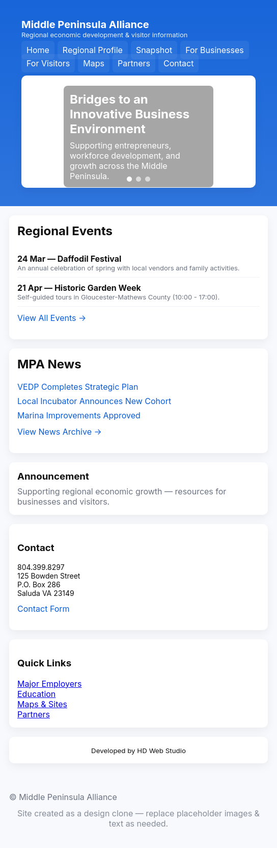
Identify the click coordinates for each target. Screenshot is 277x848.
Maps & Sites (42, 704)
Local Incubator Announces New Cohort (94, 401)
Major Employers (49, 684)
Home (37, 50)
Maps (93, 63)
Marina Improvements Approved (79, 415)
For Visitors (48, 63)
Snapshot (154, 50)
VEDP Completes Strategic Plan (77, 387)
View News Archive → (59, 432)
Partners (134, 63)
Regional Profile (93, 50)
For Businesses (214, 50)
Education (36, 694)
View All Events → (51, 318)
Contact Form (43, 609)
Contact (178, 63)
